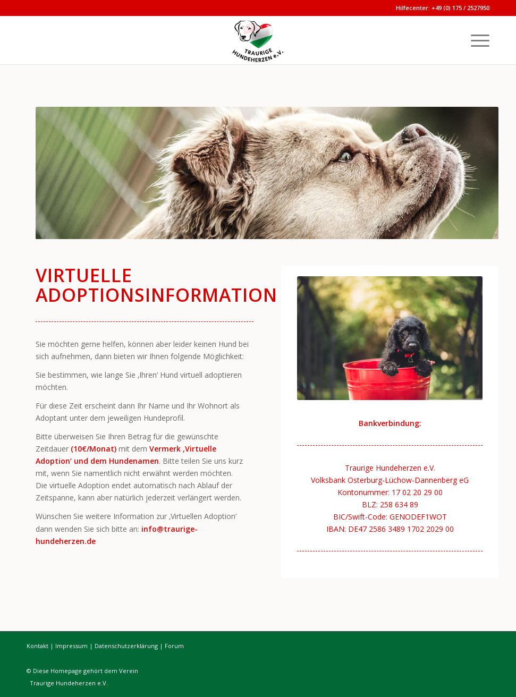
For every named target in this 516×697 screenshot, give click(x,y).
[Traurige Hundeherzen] (258, 40)
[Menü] (474, 40)
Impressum (71, 646)
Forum (174, 646)
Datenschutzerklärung (126, 646)
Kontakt (37, 646)
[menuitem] (474, 40)
